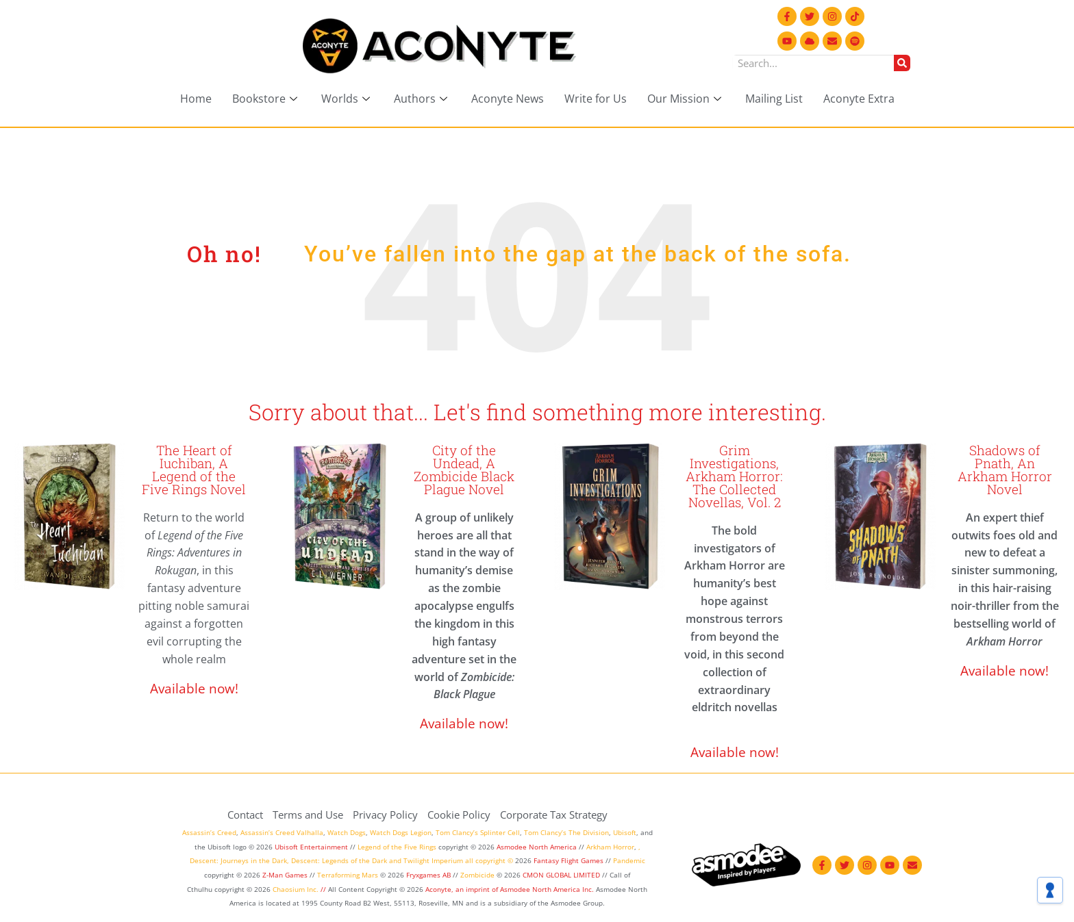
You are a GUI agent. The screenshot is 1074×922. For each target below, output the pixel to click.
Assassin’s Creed (209, 832)
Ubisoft (624, 832)
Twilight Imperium (433, 860)
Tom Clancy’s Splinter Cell (478, 832)
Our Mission (686, 98)
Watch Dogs (346, 832)
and (395, 860)
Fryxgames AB (428, 875)
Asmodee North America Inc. (548, 889)
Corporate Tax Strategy (554, 814)
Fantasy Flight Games (568, 860)
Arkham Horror (610, 846)
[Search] (902, 63)
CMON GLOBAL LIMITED (562, 875)
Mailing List (774, 98)
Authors (422, 98)
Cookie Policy (458, 814)
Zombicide (477, 875)
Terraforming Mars (347, 875)
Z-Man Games (285, 875)
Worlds (347, 98)
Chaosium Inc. (296, 889)
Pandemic (629, 860)
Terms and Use (308, 814)
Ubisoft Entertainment (311, 846)
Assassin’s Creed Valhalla (281, 832)
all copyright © (489, 860)
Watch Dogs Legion (401, 832)
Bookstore (266, 98)
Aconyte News (507, 98)
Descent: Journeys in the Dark (238, 860)
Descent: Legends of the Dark (339, 860)
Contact (245, 814)
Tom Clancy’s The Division (566, 832)
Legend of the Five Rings (397, 846)
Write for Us (595, 98)
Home (196, 98)
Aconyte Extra (859, 98)
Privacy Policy (385, 814)
